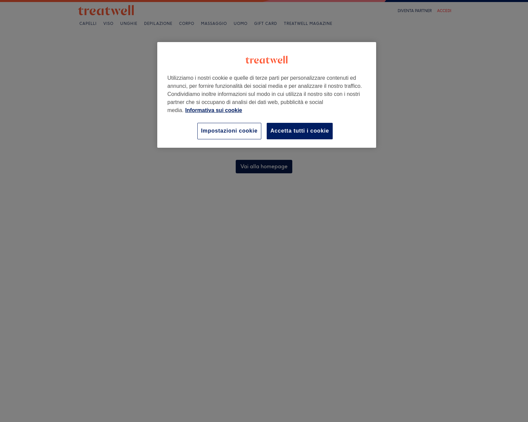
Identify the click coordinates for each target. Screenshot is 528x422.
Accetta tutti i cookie (299, 131)
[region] (266, 94)
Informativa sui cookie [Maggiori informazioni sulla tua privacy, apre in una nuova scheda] (213, 110)
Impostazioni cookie (229, 131)
